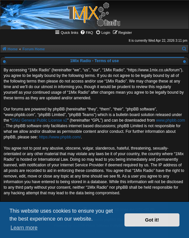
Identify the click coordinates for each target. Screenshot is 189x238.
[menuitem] (86, 32)
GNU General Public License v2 (39, 120)
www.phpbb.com (170, 120)
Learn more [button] (24, 227)
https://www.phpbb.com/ (60, 137)
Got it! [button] (152, 220)
